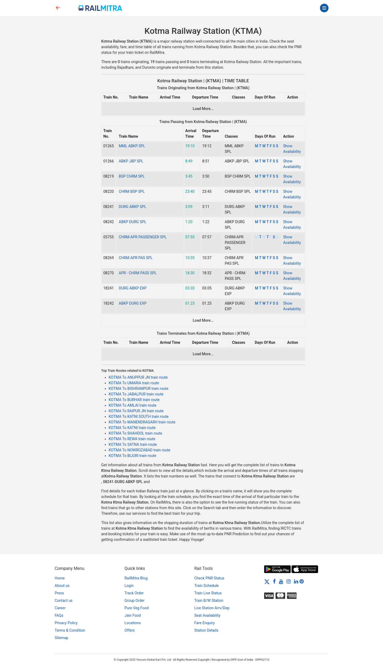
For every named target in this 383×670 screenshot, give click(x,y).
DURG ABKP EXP (133, 288)
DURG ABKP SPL (133, 207)
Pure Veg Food (136, 608)
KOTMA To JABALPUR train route (136, 394)
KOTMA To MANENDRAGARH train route (142, 422)
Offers (129, 630)
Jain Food (132, 615)
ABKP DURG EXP (133, 303)
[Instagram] (288, 581)
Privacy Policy (66, 623)
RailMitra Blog (136, 578)
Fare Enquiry (204, 623)
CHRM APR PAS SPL (136, 258)
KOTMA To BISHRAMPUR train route (139, 388)
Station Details (206, 630)
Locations (132, 623)
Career (60, 608)
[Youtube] (281, 581)
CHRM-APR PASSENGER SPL (143, 237)
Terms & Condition (70, 630)
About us (62, 585)
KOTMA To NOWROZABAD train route (139, 450)
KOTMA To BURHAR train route (134, 400)
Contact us (64, 600)
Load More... (203, 109)
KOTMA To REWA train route (132, 439)
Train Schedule (206, 585)
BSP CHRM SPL (132, 176)
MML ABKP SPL (132, 146)
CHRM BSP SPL (132, 191)
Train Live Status (208, 593)
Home (60, 578)
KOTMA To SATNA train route (133, 444)
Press (59, 593)
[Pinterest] (301, 581)
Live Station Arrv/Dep (212, 608)
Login (129, 585)
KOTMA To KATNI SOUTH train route (139, 416)
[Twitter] (267, 581)
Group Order (134, 600)
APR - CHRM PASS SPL (138, 273)
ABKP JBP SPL (131, 161)
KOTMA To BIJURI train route (132, 456)
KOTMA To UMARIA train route (134, 383)
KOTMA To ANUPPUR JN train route (138, 377)
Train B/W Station (208, 600)
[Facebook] (274, 581)
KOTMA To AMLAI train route (132, 405)
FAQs (59, 615)
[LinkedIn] (296, 581)
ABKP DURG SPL (133, 222)
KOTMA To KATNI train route (132, 428)
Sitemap (61, 638)
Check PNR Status (209, 578)
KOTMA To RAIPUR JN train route (136, 411)
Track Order (134, 593)
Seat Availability (207, 615)
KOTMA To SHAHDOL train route (135, 433)
